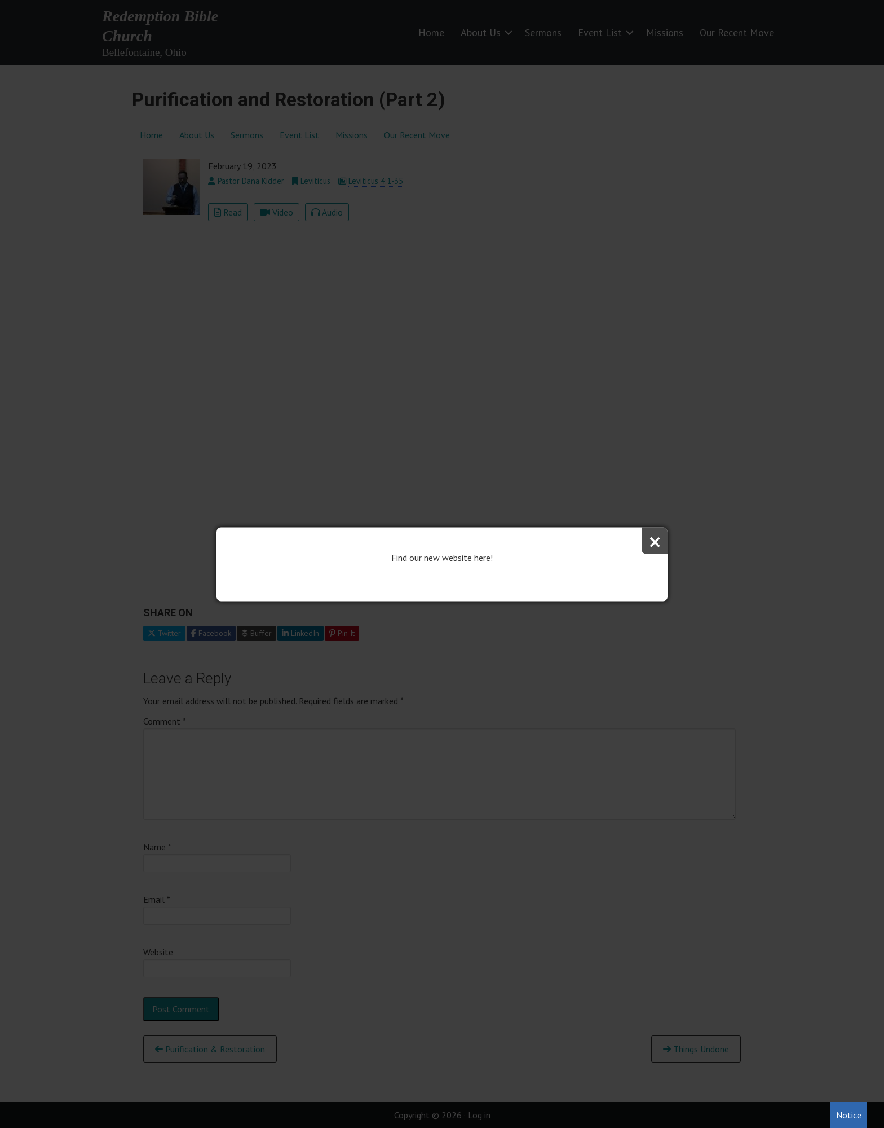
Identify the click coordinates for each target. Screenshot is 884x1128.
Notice (848, 1115)
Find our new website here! (442, 557)
